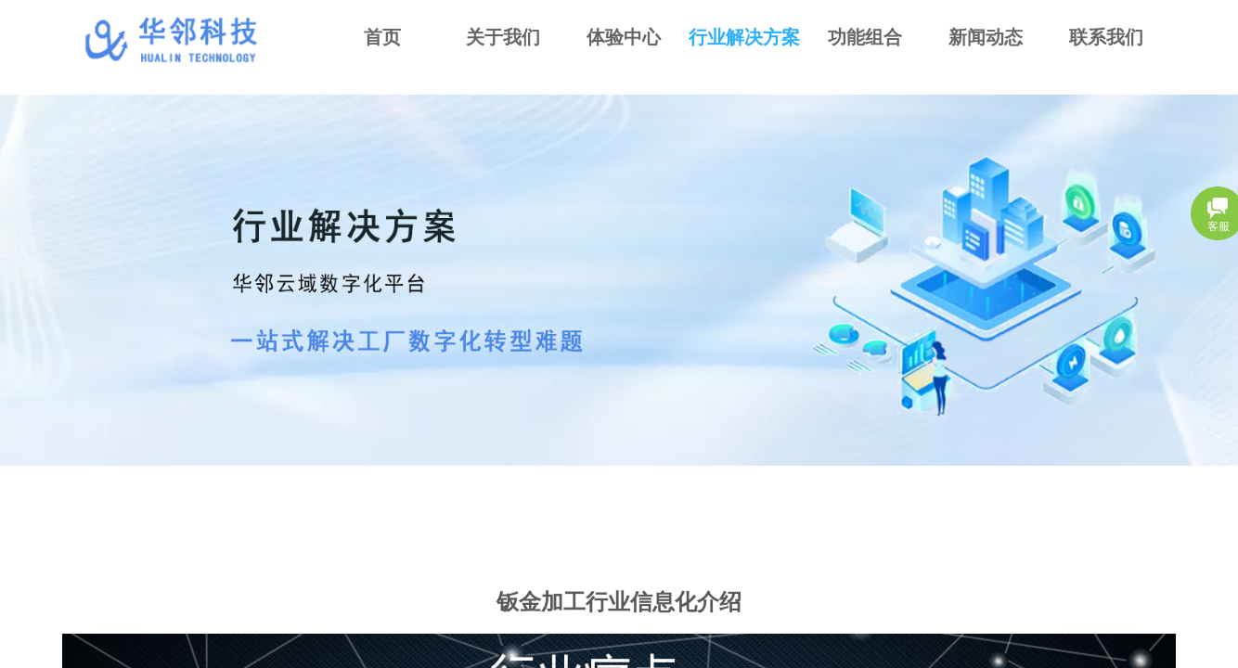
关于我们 (503, 37)
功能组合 (865, 37)
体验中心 (624, 37)
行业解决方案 (744, 37)
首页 (382, 37)
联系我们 (1106, 37)
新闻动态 (985, 37)
